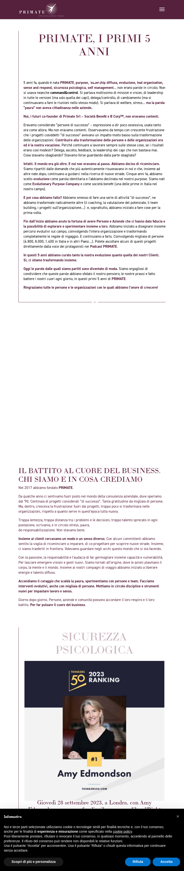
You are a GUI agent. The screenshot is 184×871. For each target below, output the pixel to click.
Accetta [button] (166, 862)
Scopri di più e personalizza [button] (34, 862)
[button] (178, 816)
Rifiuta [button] (138, 862)
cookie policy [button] (122, 831)
